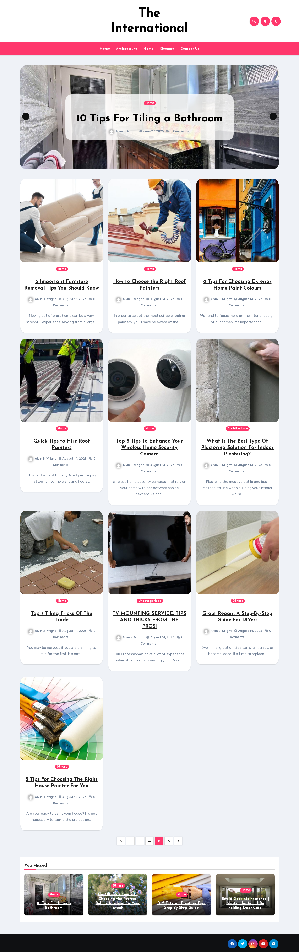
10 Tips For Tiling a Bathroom (149, 118)
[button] (273, 116)
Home (105, 49)
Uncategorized (149, 601)
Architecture (126, 49)
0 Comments (179, 131)
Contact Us (189, 49)
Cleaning (167, 49)
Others (238, 601)
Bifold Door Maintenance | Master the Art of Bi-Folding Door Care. (245, 903)
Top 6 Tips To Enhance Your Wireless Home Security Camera (149, 448)
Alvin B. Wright (123, 131)
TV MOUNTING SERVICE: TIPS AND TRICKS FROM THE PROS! (149, 620)
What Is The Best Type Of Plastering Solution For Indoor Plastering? (237, 448)
